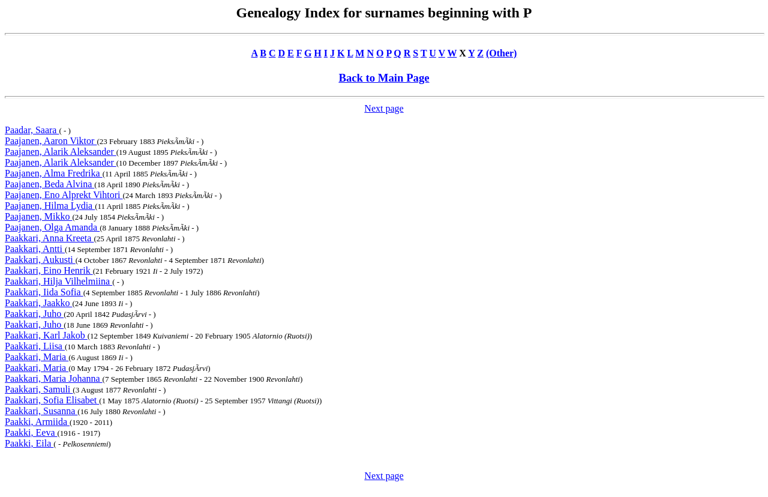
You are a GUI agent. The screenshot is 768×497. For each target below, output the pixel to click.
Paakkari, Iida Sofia (44, 292)
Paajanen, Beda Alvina (49, 184)
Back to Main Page (383, 77)
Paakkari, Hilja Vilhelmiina (58, 281)
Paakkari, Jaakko (38, 303)
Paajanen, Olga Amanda (52, 227)
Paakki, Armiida (37, 422)
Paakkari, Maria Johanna (54, 378)
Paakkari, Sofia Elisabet (52, 400)
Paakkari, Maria (36, 357)
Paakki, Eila (29, 443)
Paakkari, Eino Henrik (49, 270)
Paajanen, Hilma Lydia (50, 205)
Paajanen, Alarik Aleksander (60, 151)
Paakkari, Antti (35, 249)
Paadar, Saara (32, 130)
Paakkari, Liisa (35, 346)
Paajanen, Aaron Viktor (51, 141)
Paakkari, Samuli (39, 389)
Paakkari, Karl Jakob (46, 335)
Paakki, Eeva (31, 432)
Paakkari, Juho (34, 314)
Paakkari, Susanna (41, 411)
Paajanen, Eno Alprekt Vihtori (63, 195)
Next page (383, 108)
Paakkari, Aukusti (40, 260)
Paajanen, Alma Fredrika (54, 173)
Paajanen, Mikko (38, 216)
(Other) (501, 53)
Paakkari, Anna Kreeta (49, 238)
